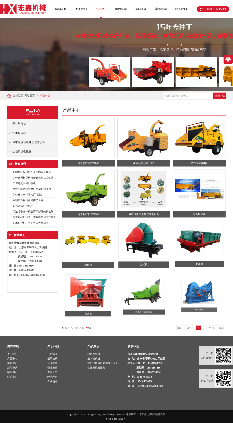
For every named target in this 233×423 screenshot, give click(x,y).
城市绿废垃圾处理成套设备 (27, 142)
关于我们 (81, 9)
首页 (180, 327)
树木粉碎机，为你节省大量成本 (30, 223)
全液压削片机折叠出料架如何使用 (32, 189)
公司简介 (52, 354)
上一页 (190, 327)
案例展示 (161, 9)
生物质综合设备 (20, 151)
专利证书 (52, 372)
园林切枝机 (17, 123)
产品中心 (101, 9)
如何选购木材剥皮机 (24, 183)
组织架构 (52, 358)
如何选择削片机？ (23, 206)
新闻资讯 (141, 9)
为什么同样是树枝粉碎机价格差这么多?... (36, 177)
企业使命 (52, 381)
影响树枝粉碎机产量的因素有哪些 (32, 172)
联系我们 (181, 9)
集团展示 (121, 9)
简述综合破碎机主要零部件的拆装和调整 (36, 211)
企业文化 (52, 363)
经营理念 (52, 376)
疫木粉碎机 (17, 133)
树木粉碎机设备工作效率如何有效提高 (34, 217)
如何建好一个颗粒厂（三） (28, 194)
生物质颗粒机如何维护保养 (28, 200)
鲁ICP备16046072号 (116, 419)
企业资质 (52, 367)
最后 (221, 327)
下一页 (211, 327)
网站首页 (61, 9)
